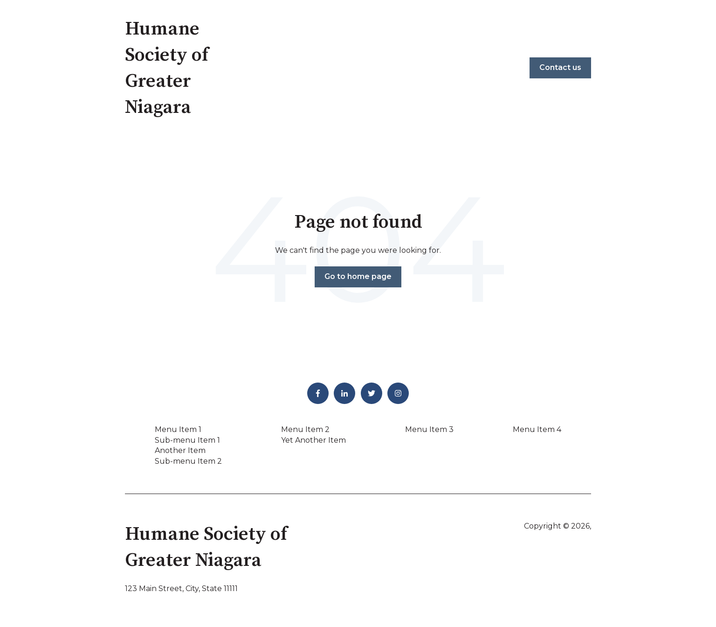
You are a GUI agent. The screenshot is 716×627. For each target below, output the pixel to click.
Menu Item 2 (305, 429)
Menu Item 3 (429, 429)
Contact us (560, 67)
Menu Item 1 (178, 429)
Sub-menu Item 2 (188, 461)
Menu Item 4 (537, 429)
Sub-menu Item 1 (187, 440)
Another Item (180, 450)
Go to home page (358, 276)
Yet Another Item (313, 440)
